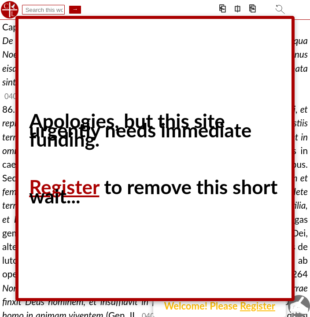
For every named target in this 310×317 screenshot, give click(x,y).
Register (257, 306)
